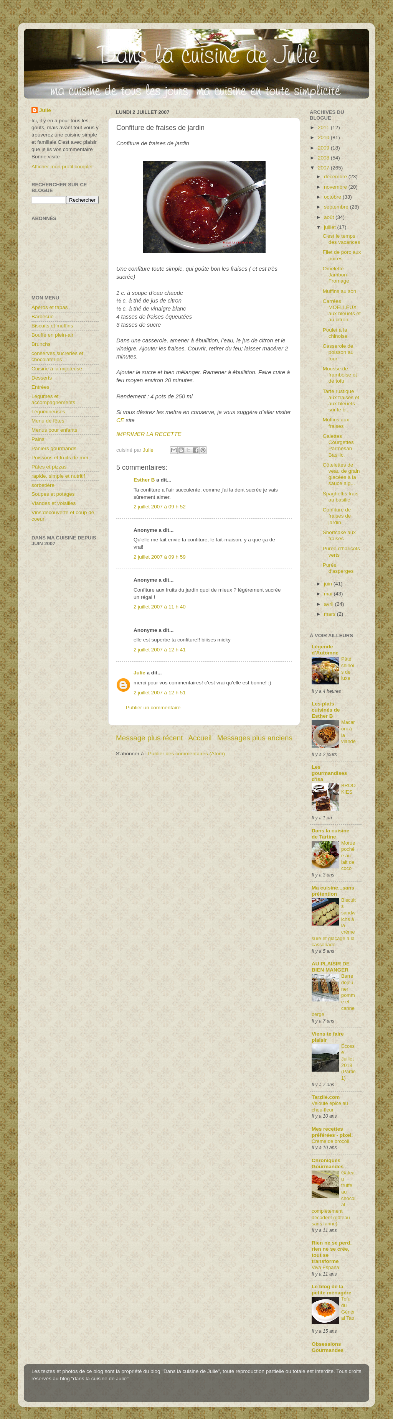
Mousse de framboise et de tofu (340, 375)
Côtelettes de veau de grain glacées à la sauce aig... (341, 474)
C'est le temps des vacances (341, 239)
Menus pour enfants (54, 430)
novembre (336, 187)
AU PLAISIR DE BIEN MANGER (331, 967)
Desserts (41, 378)
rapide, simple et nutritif (58, 476)
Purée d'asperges (338, 568)
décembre (336, 176)
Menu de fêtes (47, 421)
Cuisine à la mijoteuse (56, 369)
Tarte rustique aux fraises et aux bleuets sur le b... (341, 400)
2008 (324, 158)
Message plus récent (149, 738)
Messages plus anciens (254, 738)
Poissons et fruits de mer (60, 457)
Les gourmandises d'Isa (329, 773)
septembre (337, 207)
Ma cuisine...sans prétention (333, 891)
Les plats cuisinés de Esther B (326, 710)
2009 (324, 148)
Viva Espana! (326, 1267)
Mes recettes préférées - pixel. (332, 1132)
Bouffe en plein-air (52, 335)
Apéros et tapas (49, 307)
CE (120, 420)
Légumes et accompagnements (53, 399)
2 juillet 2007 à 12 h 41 (160, 650)
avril (329, 604)
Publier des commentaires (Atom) (186, 753)
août (329, 217)
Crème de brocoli (330, 1141)
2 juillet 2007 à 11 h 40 (160, 607)
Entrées (40, 387)
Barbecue (42, 316)
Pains (38, 439)
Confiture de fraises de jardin (337, 516)
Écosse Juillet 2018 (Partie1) (348, 1062)
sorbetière (42, 485)
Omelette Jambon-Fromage (336, 275)
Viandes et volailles (53, 503)
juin (329, 584)
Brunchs (41, 344)
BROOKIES (348, 789)
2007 (324, 168)
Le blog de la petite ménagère (332, 1290)
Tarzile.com (326, 1097)
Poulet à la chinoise (335, 333)
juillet (330, 227)
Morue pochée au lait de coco (348, 855)
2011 (324, 127)
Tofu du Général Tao (348, 1308)
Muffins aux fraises (336, 423)
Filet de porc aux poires (342, 255)
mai (329, 594)
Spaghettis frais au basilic (340, 497)
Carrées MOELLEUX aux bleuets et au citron (342, 310)
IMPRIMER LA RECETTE (148, 434)
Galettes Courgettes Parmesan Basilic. (338, 445)
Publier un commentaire (153, 707)
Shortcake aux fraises (339, 535)
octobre (333, 197)
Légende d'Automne (325, 650)
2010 (324, 137)
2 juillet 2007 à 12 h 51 (160, 693)
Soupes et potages (53, 494)
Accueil (200, 738)
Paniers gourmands (53, 448)
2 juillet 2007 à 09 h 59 (160, 557)
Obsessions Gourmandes (327, 1347)
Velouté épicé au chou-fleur (330, 1106)
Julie (139, 673)
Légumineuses (48, 411)
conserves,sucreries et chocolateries (57, 356)
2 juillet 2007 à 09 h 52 (160, 507)
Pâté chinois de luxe (347, 668)
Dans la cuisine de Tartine (330, 834)
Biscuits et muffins (52, 326)
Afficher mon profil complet (62, 166)
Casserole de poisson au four (338, 352)
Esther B (144, 480)
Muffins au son (340, 291)
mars (330, 614)
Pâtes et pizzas (49, 467)
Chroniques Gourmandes (327, 1163)
